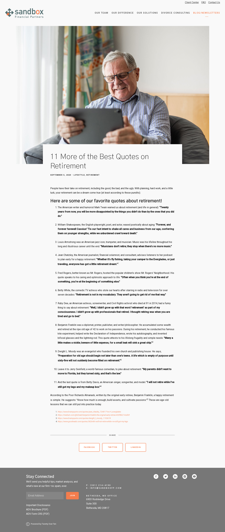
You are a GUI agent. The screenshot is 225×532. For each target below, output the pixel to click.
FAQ (203, 2)
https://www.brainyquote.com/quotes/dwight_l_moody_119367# (84, 418)
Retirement (93, 175)
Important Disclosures (38, 505)
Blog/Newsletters (206, 13)
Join (72, 496)
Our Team (101, 13)
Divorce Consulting (175, 13)
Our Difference (123, 13)
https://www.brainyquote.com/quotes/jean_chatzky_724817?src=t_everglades (89, 412)
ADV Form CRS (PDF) (37, 513)
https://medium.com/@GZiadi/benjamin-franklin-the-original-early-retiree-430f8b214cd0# (94, 415)
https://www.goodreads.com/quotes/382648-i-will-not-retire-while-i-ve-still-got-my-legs (93, 421)
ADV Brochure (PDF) (37, 509)
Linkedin (136, 447)
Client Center (192, 2)
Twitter (112, 447)
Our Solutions (147, 13)
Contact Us (214, 2)
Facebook (89, 447)
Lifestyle (79, 175)
